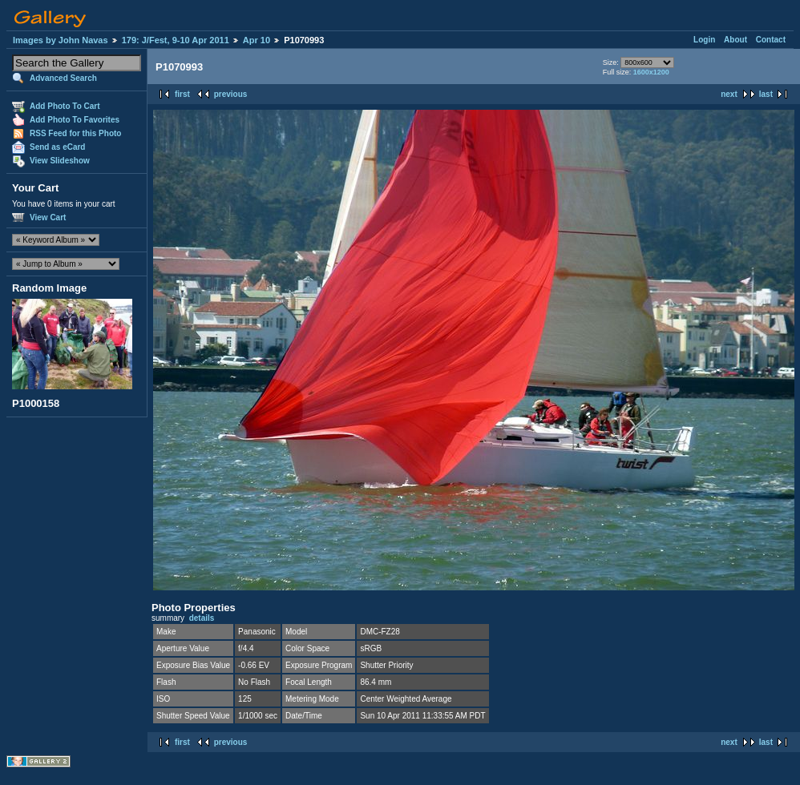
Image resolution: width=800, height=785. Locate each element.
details (202, 618)
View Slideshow (60, 160)
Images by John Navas (60, 40)
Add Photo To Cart (65, 106)
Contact (771, 39)
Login (704, 39)
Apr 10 (256, 40)
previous (231, 94)
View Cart (48, 217)
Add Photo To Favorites (74, 119)
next (729, 94)
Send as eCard (57, 147)
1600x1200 (651, 72)
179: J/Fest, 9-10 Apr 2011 (175, 40)
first (182, 94)
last (766, 94)
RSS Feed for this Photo (75, 133)
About (735, 39)
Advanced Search (63, 78)
